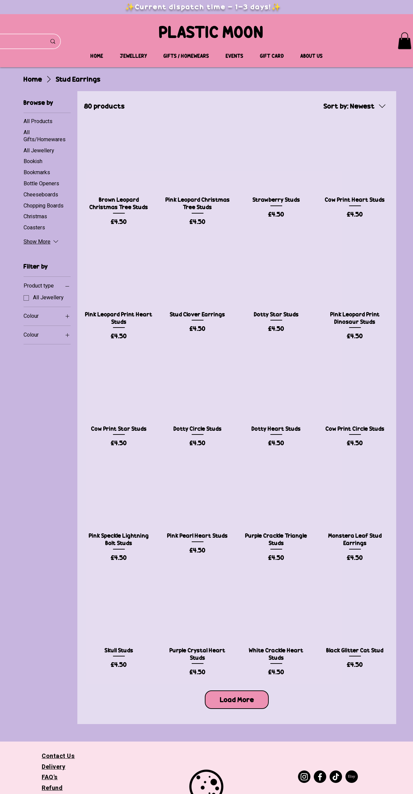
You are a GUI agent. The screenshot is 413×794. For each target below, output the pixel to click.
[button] (405, 40)
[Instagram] (304, 776)
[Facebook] (320, 776)
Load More (237, 699)
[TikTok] (336, 776)
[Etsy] (351, 776)
